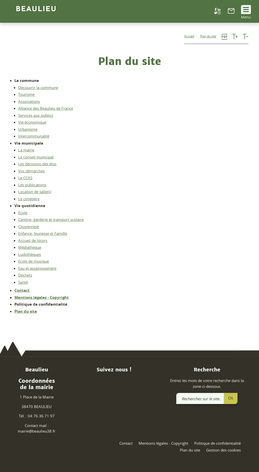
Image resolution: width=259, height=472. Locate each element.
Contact (22, 290)
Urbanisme (27, 129)
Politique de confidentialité (217, 443)
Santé (23, 282)
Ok (230, 397)
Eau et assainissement (37, 268)
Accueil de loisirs (32, 240)
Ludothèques (29, 254)
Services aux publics (35, 115)
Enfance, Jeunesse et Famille (42, 233)
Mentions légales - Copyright (41, 297)
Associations (29, 101)
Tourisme (26, 94)
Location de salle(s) (34, 191)
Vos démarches (31, 170)
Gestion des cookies (223, 450)
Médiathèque (29, 247)
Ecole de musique (33, 261)
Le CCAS (25, 177)
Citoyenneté (28, 226)
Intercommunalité (33, 136)
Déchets (25, 275)
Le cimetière (28, 198)
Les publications (32, 184)
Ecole (22, 212)
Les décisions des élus (37, 163)
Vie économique (32, 122)
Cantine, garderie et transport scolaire (51, 219)
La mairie (26, 149)
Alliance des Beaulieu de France (45, 108)
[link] (231, 12)
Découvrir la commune (38, 87)
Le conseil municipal (36, 157)
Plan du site (25, 311)
